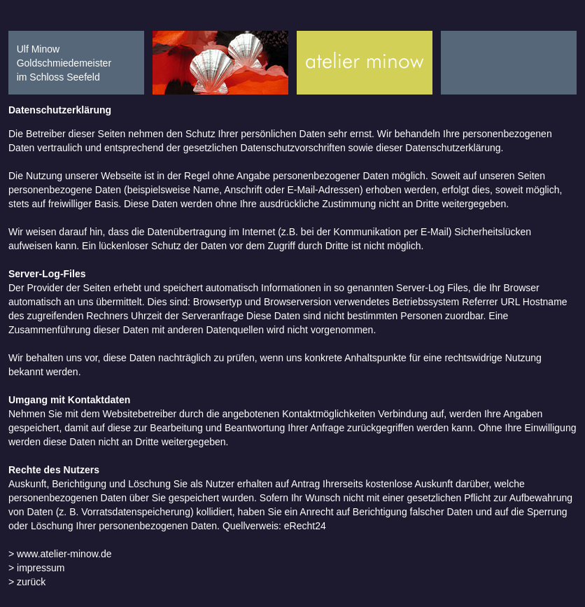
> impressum (36, 567)
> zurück (26, 581)
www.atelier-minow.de (62, 553)
